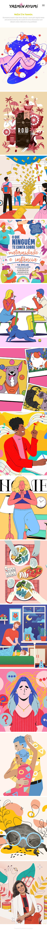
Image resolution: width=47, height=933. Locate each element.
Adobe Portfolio (27, 928)
